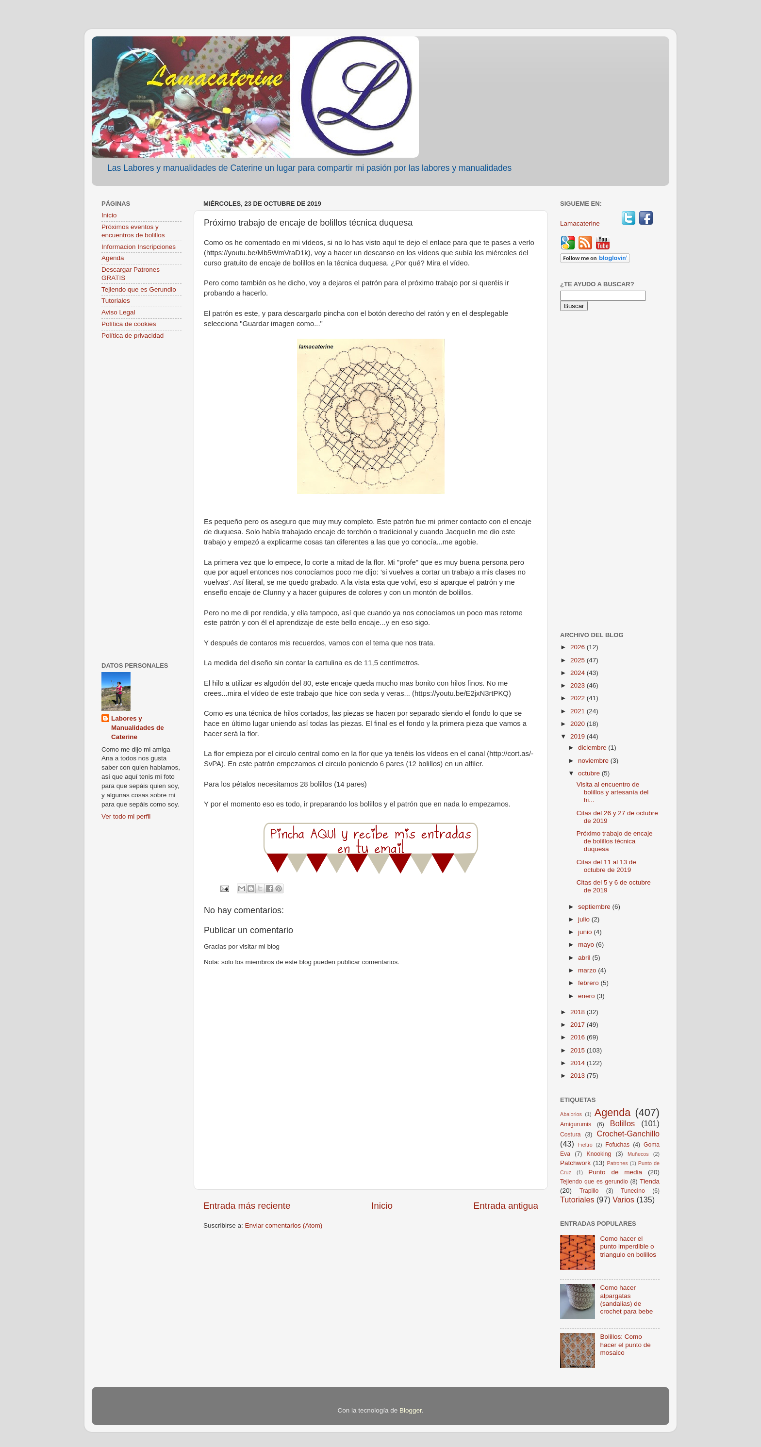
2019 (578, 736)
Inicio (382, 1205)
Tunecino (633, 1190)
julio (585, 919)
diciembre (593, 747)
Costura (570, 1134)
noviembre (594, 760)
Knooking (599, 1154)
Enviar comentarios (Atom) (284, 1225)
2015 (578, 1050)
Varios (623, 1199)
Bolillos (622, 1123)
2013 (578, 1075)
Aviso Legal (118, 312)
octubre (590, 773)
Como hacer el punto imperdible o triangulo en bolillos (628, 1246)
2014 (578, 1063)
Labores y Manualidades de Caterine (137, 727)
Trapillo (588, 1190)
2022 (578, 698)
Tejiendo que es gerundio (594, 1181)
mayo (587, 944)
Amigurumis (575, 1124)
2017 (578, 1024)
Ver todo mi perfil (125, 816)
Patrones (617, 1163)
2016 (578, 1037)
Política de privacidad (132, 335)
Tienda (650, 1181)
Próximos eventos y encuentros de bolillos (133, 230)
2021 (578, 711)
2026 (578, 647)
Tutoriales (115, 300)
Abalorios (571, 1114)
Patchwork (575, 1163)
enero (587, 996)
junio (586, 932)
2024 (578, 672)
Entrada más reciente (247, 1205)
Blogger (410, 1410)
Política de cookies (128, 324)
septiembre (595, 906)
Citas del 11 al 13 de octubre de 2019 (606, 865)
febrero (589, 983)
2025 (578, 660)
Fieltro (585, 1145)
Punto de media (615, 1172)
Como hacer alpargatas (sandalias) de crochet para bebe (626, 1299)
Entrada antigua (506, 1205)
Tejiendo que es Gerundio (138, 289)
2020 (578, 723)
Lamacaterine (581, 223)
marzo (588, 970)
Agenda (112, 258)
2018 (578, 1012)
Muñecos (638, 1154)
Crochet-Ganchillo (628, 1133)
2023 (578, 685)
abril (585, 957)
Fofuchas (617, 1144)
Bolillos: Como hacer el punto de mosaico (625, 1344)
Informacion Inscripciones (138, 246)
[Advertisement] (141, 501)
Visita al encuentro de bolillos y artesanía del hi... (613, 792)
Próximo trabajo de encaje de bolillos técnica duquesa (615, 841)
